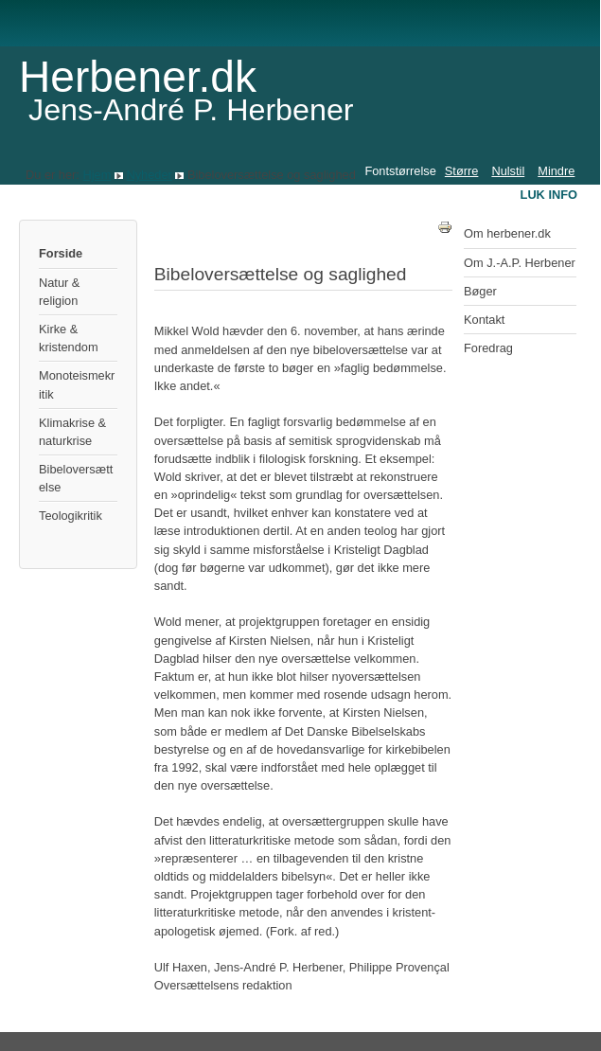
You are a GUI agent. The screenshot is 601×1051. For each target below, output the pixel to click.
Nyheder (148, 175)
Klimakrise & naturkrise (72, 432)
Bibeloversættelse (76, 478)
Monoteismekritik (77, 384)
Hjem (96, 175)
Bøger (480, 291)
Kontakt (484, 319)
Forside (60, 253)
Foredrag (488, 348)
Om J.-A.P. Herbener (519, 263)
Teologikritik (70, 515)
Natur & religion (59, 292)
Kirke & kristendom (68, 338)
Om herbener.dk (507, 233)
